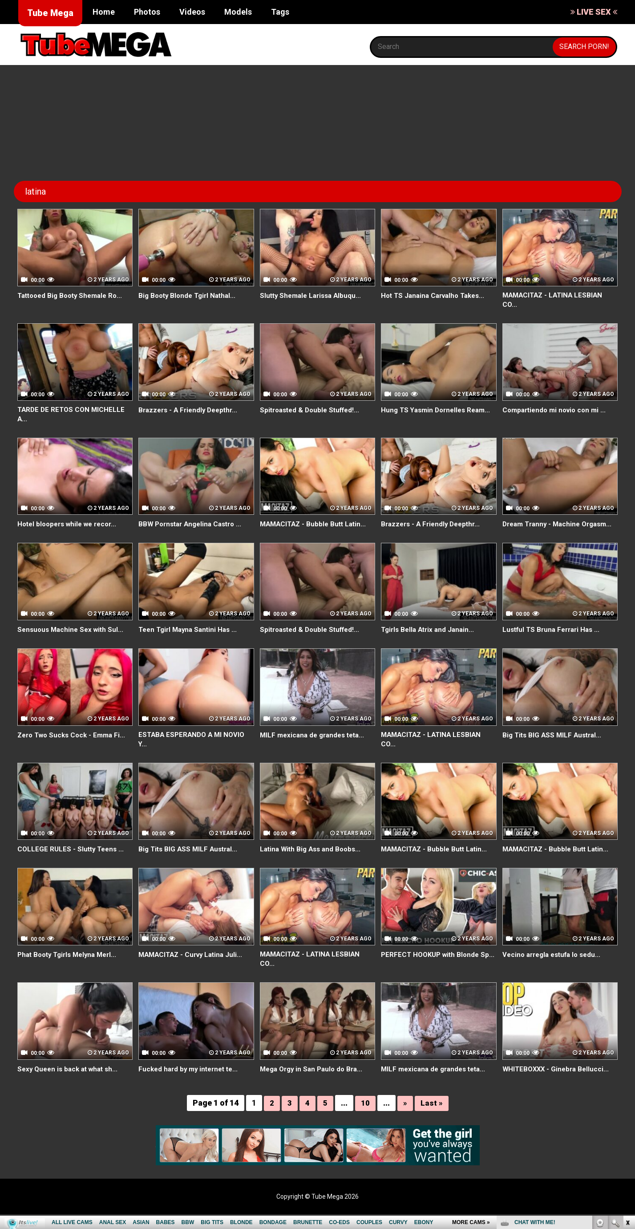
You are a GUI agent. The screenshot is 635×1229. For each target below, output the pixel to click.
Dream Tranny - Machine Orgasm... (543, 531)
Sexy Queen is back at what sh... (70, 1083)
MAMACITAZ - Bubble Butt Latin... (315, 526)
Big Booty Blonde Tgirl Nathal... (189, 295)
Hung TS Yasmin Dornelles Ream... (438, 411)
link (627, 1089)
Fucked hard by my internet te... (191, 1083)
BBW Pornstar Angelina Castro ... (193, 526)
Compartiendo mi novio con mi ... (557, 411)
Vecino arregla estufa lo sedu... (555, 968)
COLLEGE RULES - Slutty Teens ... (72, 863)
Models (238, 11)
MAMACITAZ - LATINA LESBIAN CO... (554, 300)
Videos (192, 11)
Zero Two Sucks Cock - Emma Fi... (74, 747)
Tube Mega (50, 13)
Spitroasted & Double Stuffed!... (313, 411)
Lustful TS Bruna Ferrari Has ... (554, 642)
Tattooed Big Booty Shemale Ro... (73, 295)
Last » (432, 1118)
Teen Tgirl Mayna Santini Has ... (190, 642)
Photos (147, 11)
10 (365, 1118)
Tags (280, 11)
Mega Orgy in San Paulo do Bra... (314, 1083)
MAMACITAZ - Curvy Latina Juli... (193, 968)
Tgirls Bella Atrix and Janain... (430, 642)
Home (104, 11)
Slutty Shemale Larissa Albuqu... (313, 295)
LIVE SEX (593, 11)
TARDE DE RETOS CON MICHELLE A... (72, 416)
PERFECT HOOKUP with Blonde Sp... (432, 973)
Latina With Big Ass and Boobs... (313, 863)
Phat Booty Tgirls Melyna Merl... (70, 968)
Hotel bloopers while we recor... (70, 526)
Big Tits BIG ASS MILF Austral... (554, 747)
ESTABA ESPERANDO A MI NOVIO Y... (193, 752)
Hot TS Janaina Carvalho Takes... (436, 295)
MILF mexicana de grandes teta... (315, 747)
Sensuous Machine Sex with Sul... (72, 642)
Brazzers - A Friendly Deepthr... (190, 411)
